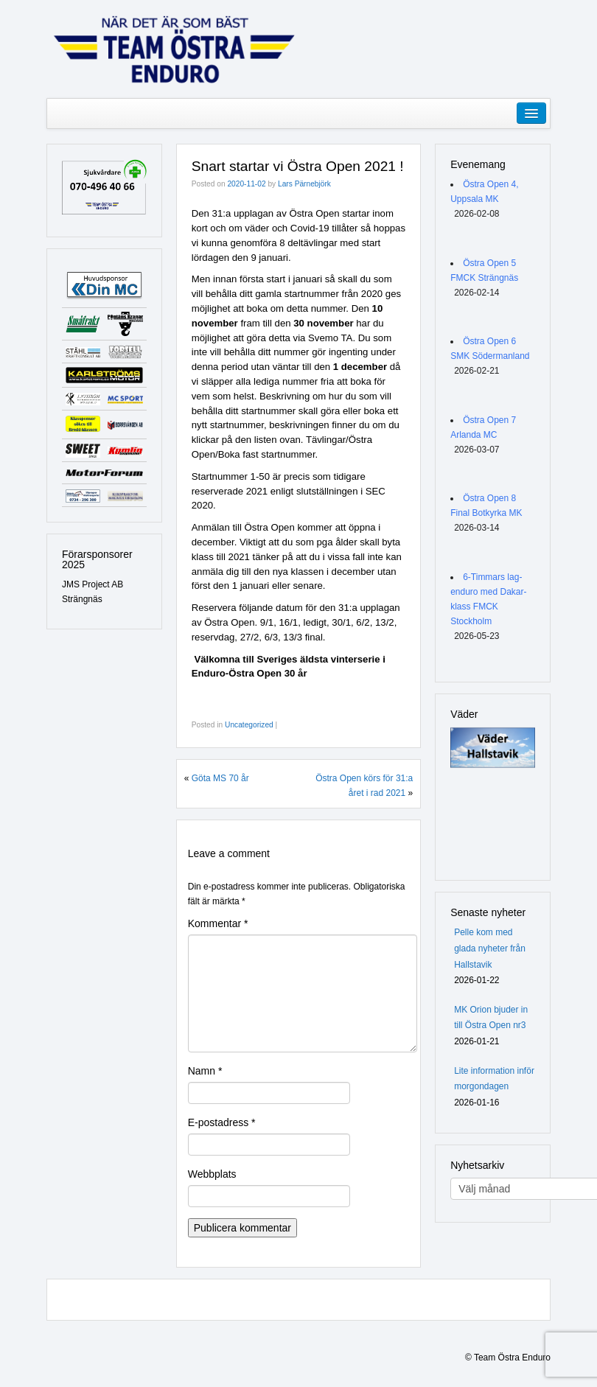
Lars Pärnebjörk (304, 184)
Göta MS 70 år (220, 778)
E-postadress (222, 1122)
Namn (205, 1071)
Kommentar (218, 923)
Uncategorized (249, 725)
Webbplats (212, 1174)
